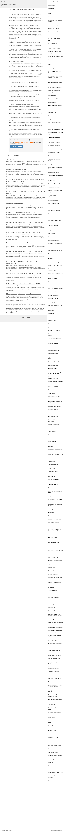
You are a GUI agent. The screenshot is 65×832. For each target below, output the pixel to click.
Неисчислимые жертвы (53, 525)
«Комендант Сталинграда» (53, 163)
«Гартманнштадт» (52, 461)
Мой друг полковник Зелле (53, 479)
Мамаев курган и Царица (53, 172)
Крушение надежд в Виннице (54, 122)
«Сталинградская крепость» (54, 330)
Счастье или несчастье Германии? (55, 560)
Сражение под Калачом (53, 115)
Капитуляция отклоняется (53, 424)
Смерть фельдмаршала (53, 16)
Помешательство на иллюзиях (54, 427)
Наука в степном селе (52, 102)
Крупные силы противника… (54, 522)
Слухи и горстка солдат (53, 416)
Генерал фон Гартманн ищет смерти (55, 495)
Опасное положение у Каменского (55, 105)
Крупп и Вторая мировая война (54, 725)
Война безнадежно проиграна (54, 619)
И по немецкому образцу (53, 557)
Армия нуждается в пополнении (55, 67)
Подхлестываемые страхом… (54, 281)
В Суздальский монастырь (53, 597)
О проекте (23, 317)
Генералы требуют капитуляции (54, 519)
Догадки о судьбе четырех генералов (55, 627)
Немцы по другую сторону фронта (55, 454)
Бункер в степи (51, 316)
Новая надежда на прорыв (53, 350)
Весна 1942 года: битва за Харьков (55, 56)
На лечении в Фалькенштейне (54, 183)
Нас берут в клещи (52, 213)
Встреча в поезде (51, 180)
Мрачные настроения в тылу (54, 35)
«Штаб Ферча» (51, 742)
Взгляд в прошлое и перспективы (55, 780)
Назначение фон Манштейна (54, 291)
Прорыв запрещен (52, 320)
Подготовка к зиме (52, 206)
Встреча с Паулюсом (52, 765)
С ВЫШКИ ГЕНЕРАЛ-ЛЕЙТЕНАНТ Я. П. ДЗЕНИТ (23, 284)
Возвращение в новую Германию (55, 755)
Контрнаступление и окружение (54, 230)
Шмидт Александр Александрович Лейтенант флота (23, 294)
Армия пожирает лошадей (53, 346)
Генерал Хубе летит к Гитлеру (54, 406)
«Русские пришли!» (52, 564)
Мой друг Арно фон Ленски (54, 658)
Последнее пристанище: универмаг (55, 515)
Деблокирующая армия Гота (54, 295)
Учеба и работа (51, 704)
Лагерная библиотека (52, 590)
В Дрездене (50, 762)
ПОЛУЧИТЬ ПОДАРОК (17, 146)
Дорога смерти (51, 457)
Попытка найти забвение (53, 389)
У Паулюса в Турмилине (53, 752)
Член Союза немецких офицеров (55, 681)
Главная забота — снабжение (54, 210)
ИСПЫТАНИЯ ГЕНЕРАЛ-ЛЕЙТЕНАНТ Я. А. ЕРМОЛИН (25, 273)
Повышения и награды (53, 412)
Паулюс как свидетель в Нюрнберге (55, 733)
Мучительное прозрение (53, 409)
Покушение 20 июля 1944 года (54, 678)
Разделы (28, 317)
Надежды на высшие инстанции (55, 243)
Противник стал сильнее (53, 200)
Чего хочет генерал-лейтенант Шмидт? (19, 243)
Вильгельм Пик (51, 607)
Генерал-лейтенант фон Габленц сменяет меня (21, 212)
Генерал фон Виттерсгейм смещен (55, 149)
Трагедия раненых (52, 509)
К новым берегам (52, 567)
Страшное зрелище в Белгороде (54, 31)
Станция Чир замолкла (53, 278)
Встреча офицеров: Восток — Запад (55, 772)
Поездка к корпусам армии (53, 25)
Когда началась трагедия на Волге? (55, 550)
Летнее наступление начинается (54, 87)
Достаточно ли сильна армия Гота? (55, 327)
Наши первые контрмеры (53, 240)
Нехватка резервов (52, 95)
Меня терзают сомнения (53, 343)
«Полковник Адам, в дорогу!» (54, 745)
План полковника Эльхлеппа (54, 487)
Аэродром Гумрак (52, 468)
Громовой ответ (51, 434)
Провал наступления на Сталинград (55, 129)
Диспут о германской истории (54, 600)
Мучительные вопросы (53, 365)
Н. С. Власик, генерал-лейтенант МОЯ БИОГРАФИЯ (23, 232)
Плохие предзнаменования (53, 203)
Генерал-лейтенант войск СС (16, 203)
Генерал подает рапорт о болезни (55, 250)
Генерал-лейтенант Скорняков (16, 169)
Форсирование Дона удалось (54, 142)
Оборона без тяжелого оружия (54, 285)
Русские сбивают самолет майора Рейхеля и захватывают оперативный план (55, 78)
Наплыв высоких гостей (53, 108)
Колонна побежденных (53, 570)
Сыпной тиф (51, 512)
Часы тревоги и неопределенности (55, 253)
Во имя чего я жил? (52, 553)
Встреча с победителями (53, 574)
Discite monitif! (51, 8)
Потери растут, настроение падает (55, 119)
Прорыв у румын (51, 236)
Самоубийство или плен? (53, 534)
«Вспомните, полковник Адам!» (54, 604)
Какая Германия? (51, 717)
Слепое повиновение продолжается (55, 438)
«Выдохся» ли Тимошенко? (54, 28)
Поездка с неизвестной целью (54, 582)
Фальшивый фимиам (52, 537)
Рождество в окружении (53, 386)
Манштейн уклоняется (53, 353)
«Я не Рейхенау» (51, 393)
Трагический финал (52, 431)
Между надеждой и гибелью (54, 302)
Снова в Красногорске (52, 675)
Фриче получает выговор (53, 59)
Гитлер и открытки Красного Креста (55, 593)
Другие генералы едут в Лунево (54, 655)
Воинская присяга (52, 647)
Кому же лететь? (51, 476)
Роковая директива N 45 (53, 98)
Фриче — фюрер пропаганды (54, 48)
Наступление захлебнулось (54, 152)
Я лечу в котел (51, 313)
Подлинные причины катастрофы (55, 769)
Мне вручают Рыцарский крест (54, 361)
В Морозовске (51, 310)
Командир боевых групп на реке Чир (55, 288)
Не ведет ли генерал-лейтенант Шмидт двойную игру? (24, 222)
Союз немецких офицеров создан (55, 643)
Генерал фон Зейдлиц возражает (55, 323)
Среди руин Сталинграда (53, 217)
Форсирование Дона (52, 125)
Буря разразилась (51, 233)
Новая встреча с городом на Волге (55, 748)
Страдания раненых (52, 368)
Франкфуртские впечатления (54, 187)
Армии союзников (52, 112)
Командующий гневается (53, 155)
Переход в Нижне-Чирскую (54, 261)
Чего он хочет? (11, 159)
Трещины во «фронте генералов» (55, 610)
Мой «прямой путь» (52, 640)
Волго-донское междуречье (54, 145)
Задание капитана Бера (53, 464)
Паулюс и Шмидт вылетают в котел (55, 265)
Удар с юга (50, 246)
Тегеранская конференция (53, 671)
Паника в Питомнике (52, 441)
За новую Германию (52, 758)
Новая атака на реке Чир (53, 298)
